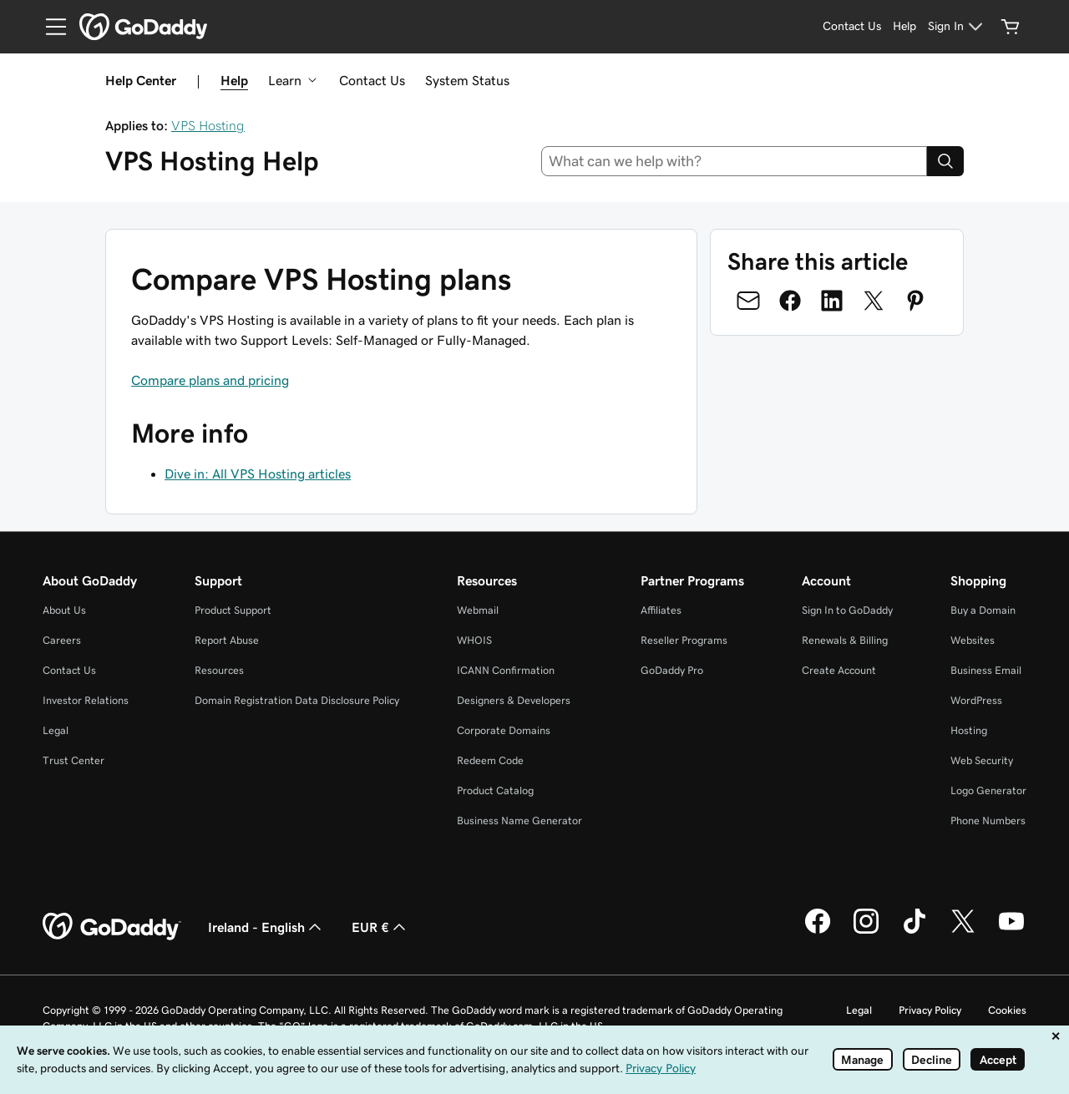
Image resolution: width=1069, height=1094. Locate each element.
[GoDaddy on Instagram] (866, 931)
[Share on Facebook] (790, 300)
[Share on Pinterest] (915, 300)
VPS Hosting (208, 125)
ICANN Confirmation (506, 670)
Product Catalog (495, 790)
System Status (467, 80)
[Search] (945, 161)
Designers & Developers (513, 700)
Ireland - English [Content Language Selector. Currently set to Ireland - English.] (266, 927)
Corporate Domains (503, 730)
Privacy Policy (930, 1010)
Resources (219, 670)
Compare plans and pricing (210, 380)
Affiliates (661, 610)
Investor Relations (86, 700)
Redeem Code (490, 760)
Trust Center (73, 760)
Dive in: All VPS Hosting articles (258, 473)
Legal (55, 730)
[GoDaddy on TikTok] (914, 931)
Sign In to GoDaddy (847, 610)
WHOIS (474, 640)
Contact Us (372, 80)
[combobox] (734, 161)
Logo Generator (988, 790)
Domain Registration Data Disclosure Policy (297, 700)
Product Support (233, 610)
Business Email (985, 670)
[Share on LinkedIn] (832, 300)
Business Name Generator (519, 820)
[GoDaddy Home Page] (112, 927)
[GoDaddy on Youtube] (1011, 931)
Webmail (478, 610)
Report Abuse (227, 640)
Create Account (839, 670)
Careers (62, 640)
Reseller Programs (684, 640)
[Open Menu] (49, 26)
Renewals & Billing (845, 640)
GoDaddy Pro (672, 670)
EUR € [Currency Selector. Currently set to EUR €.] (380, 927)
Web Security (981, 760)
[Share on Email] (748, 300)
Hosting (968, 730)
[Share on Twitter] (873, 300)
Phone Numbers (988, 820)
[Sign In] (957, 27)
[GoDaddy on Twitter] (963, 931)
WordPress (976, 700)
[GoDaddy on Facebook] (818, 931)
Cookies (1007, 1010)
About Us (64, 610)
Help (234, 80)
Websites (972, 640)
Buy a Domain (983, 610)
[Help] (904, 27)
